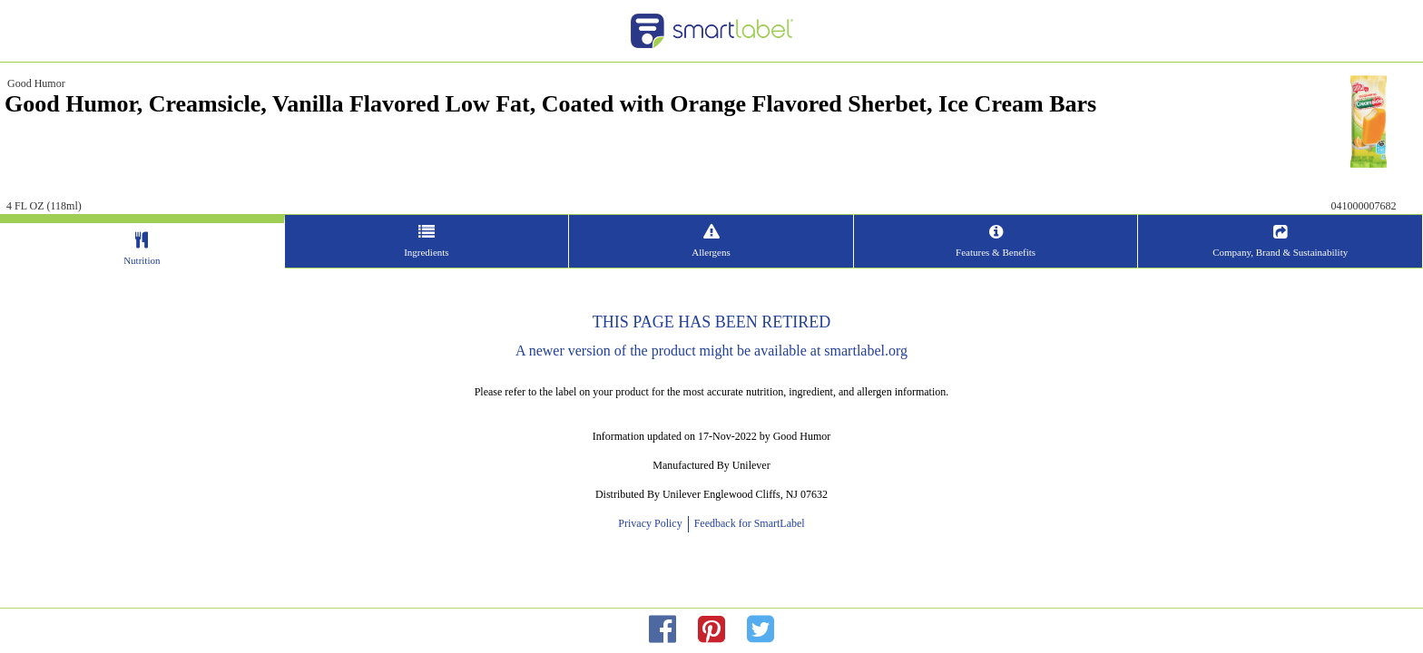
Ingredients (566, 252)
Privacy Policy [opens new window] (652, 523)
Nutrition (420, 260)
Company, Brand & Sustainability (1001, 252)
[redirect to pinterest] (711, 630)
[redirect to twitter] (760, 630)
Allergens (711, 252)
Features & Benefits (857, 252)
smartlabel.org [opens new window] (866, 350)
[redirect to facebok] (662, 630)
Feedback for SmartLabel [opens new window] (748, 523)
